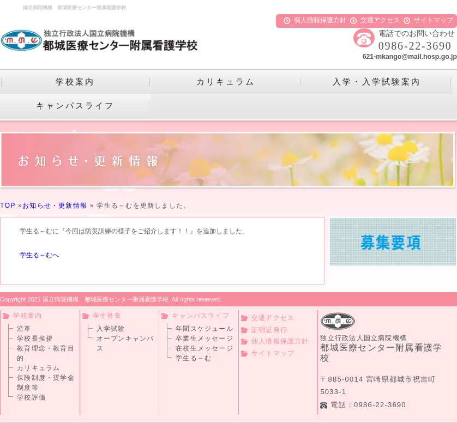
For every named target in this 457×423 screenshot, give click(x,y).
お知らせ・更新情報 (54, 205)
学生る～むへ (40, 255)
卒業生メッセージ (204, 338)
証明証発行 (264, 330)
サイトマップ (428, 20)
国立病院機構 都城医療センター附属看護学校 (106, 299)
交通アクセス (375, 20)
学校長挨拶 (35, 338)
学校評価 (31, 397)
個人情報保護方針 (315, 20)
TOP (7, 205)
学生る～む (194, 358)
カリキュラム (38, 368)
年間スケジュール (204, 329)
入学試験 (111, 329)
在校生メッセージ (204, 348)
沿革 (24, 329)
